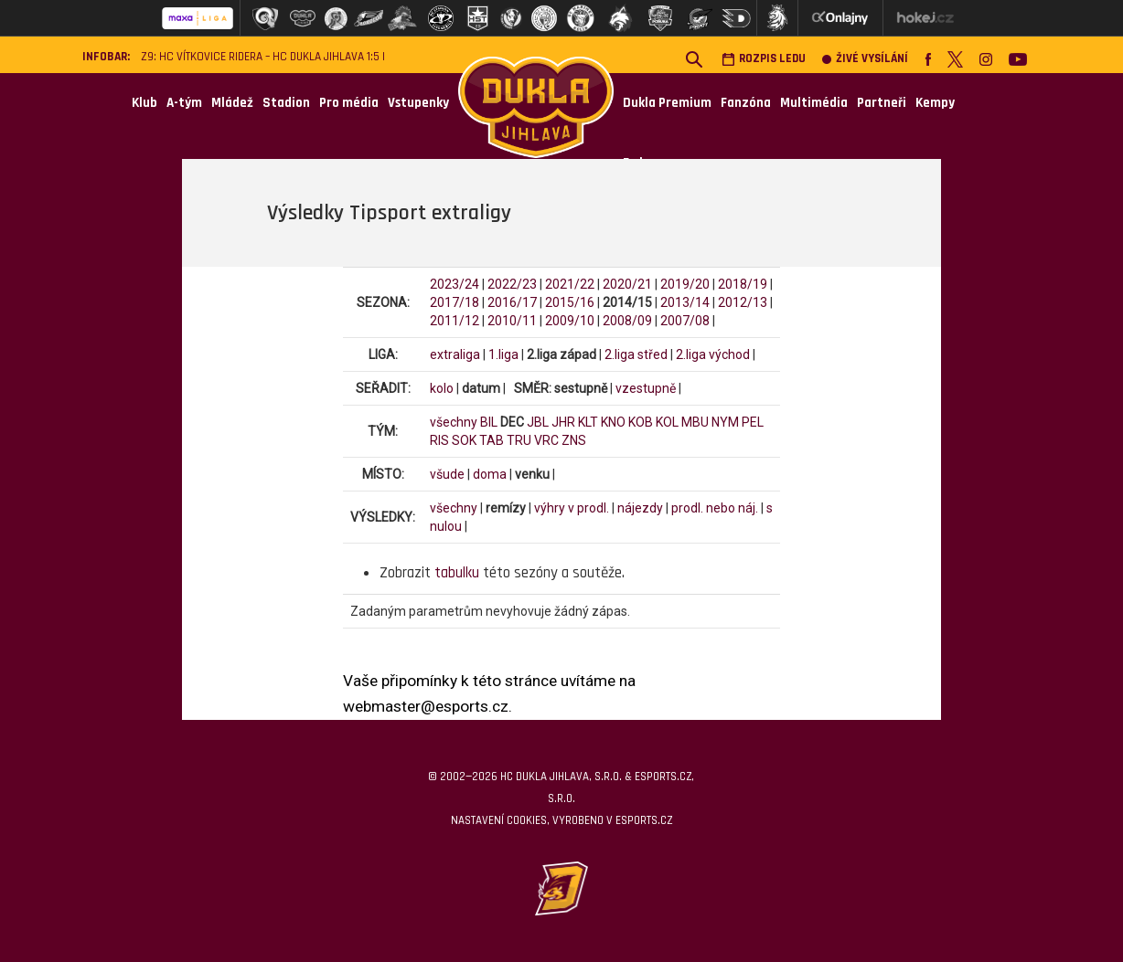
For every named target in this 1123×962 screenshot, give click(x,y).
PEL (753, 422)
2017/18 (454, 302)
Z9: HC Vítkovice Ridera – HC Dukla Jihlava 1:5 (260, 57)
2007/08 (685, 320)
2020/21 (627, 284)
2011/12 (454, 320)
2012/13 (742, 302)
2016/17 (512, 302)
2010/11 (512, 320)
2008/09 (627, 320)
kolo (442, 388)
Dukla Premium (667, 102)
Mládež (232, 102)
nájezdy (640, 508)
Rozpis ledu (764, 59)
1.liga (503, 354)
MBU (695, 422)
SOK (464, 440)
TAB (491, 440)
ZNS (574, 440)
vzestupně (645, 388)
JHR (563, 422)
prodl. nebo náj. (714, 508)
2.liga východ (713, 354)
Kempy (935, 102)
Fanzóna (746, 102)
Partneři (881, 102)
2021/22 (569, 284)
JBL (538, 422)
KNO (613, 422)
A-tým (184, 102)
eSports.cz (643, 820)
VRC (546, 440)
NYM (725, 422)
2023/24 (454, 284)
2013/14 (685, 302)
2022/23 (512, 284)
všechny (453, 422)
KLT (588, 422)
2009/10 (569, 320)
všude (447, 474)
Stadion (286, 102)
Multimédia (814, 102)
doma (490, 474)
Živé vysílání (865, 59)
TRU (519, 440)
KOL (667, 422)
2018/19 (742, 284)
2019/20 (685, 284)
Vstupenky (418, 102)
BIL (488, 422)
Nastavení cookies (499, 820)
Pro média (349, 102)
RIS (439, 440)
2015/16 (569, 302)
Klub (144, 102)
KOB (640, 422)
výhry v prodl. (571, 508)
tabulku (456, 573)
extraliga (455, 354)
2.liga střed (636, 354)
